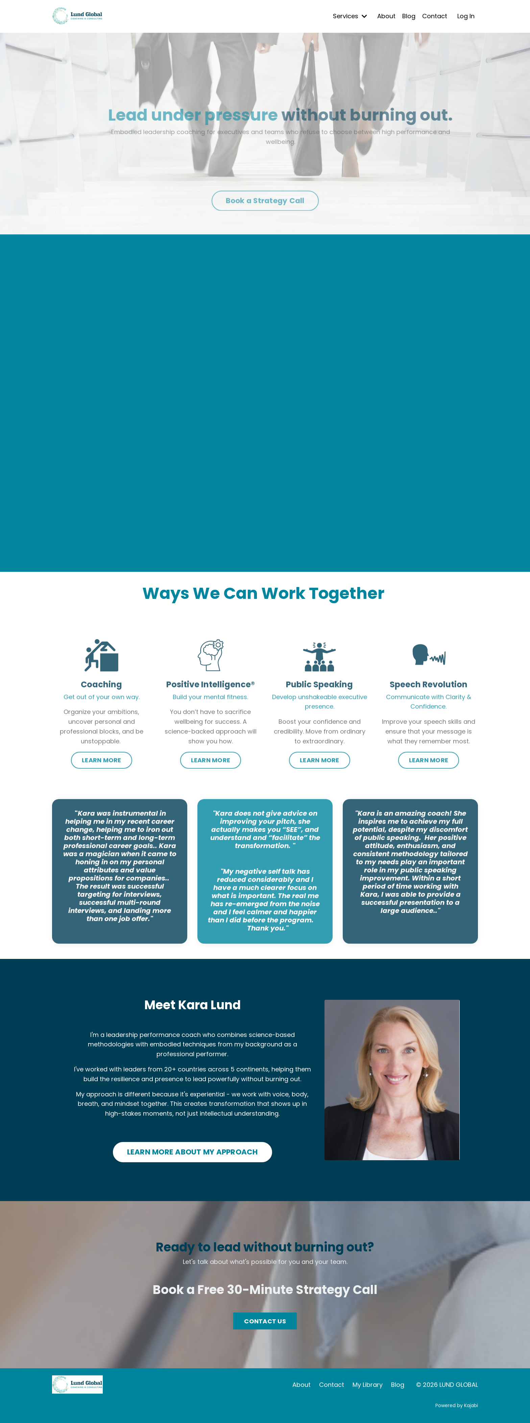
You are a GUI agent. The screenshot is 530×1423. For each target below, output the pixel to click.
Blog (408, 16)
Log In (466, 16)
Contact (434, 16)
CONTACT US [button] (265, 1321)
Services (350, 16)
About (386, 16)
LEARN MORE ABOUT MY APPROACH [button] (192, 1152)
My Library (368, 1384)
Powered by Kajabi (456, 1405)
